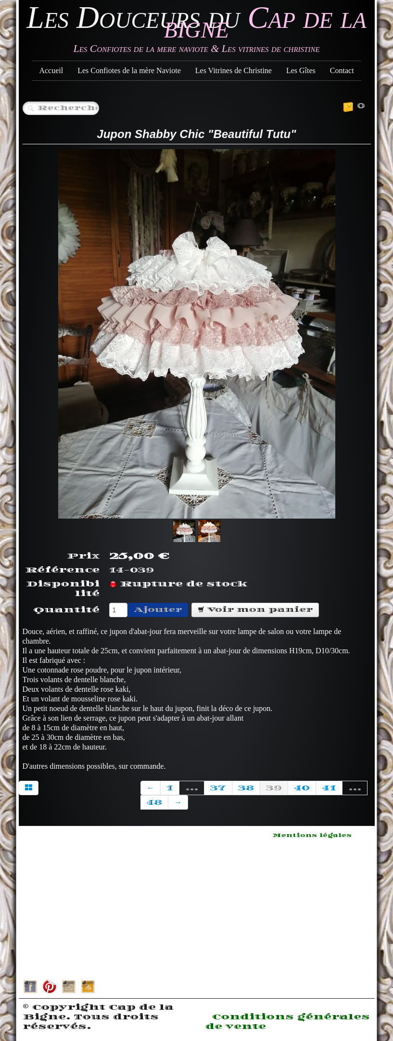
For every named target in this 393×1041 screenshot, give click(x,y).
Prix (83, 556)
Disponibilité (63, 588)
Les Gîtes (301, 70)
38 (246, 788)
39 (274, 788)
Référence (62, 570)
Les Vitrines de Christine (233, 70)
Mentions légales (312, 835)
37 (218, 788)
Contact (342, 70)
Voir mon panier (255, 610)
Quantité (66, 610)
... (191, 788)
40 (302, 788)
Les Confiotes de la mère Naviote (129, 70)
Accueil (51, 70)
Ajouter (158, 610)
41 (329, 788)
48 (154, 802)
